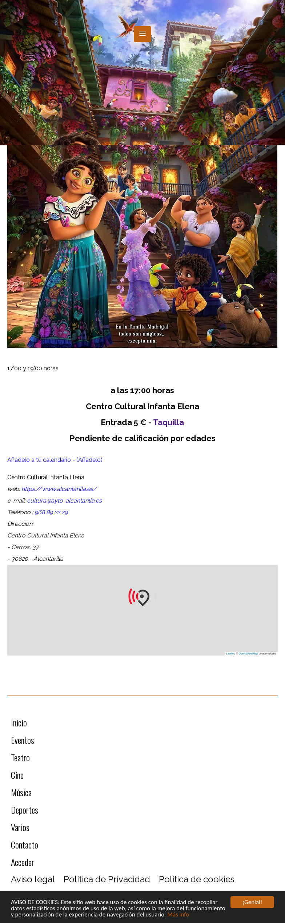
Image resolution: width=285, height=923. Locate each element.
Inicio (19, 722)
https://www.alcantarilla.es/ (59, 488)
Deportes (24, 809)
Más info (178, 915)
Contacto (24, 844)
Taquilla (168, 422)
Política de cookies (196, 879)
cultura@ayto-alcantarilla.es (64, 500)
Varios (20, 827)
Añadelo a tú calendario (39, 459)
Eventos (22, 739)
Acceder (22, 861)
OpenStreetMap (248, 653)
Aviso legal (33, 879)
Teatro (20, 757)
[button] (142, 34)
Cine (17, 774)
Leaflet (230, 653)
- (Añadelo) (87, 459)
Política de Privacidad (107, 879)
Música (21, 792)
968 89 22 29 (51, 512)
